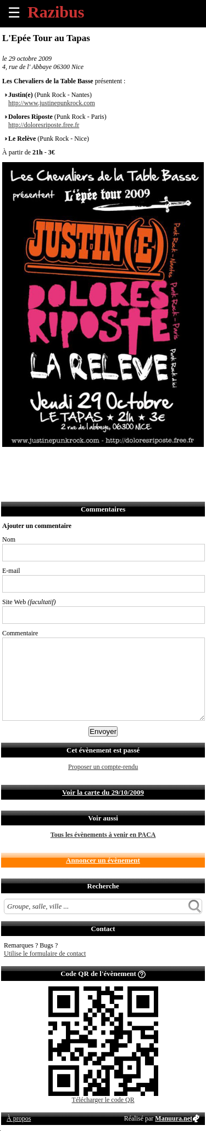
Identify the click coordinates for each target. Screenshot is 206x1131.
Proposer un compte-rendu (103, 767)
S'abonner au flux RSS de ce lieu (132, 461)
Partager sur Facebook (11, 461)
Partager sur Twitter (35, 461)
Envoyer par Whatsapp (108, 461)
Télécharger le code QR (103, 1100)
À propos (19, 1118)
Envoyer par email (60, 461)
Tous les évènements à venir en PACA (103, 835)
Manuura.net (173, 1118)
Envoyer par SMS (84, 461)
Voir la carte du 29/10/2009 (103, 792)
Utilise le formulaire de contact (45, 953)
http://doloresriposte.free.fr (43, 125)
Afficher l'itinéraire (156, 461)
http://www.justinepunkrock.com (51, 103)
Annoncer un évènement (103, 860)
